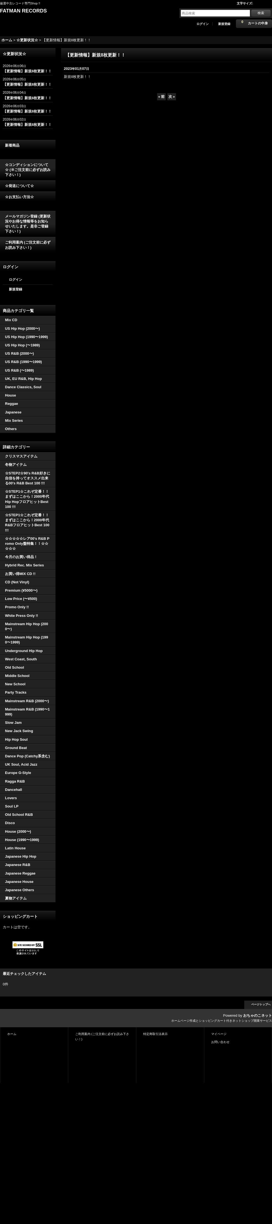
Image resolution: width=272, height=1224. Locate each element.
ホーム (11, 1034)
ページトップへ (261, 1004)
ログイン (203, 23)
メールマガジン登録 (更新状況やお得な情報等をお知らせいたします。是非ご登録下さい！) (28, 224)
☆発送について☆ (19, 186)
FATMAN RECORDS (23, 11)
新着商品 (12, 145)
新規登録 (224, 23)
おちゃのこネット (257, 1015)
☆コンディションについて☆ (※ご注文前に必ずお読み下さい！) (28, 170)
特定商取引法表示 (155, 1034)
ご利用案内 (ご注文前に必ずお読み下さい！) (28, 244)
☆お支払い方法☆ (19, 197)
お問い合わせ (220, 1042)
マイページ (218, 1034)
